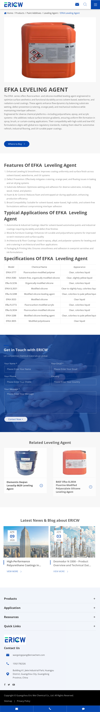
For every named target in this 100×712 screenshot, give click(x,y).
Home (10, 13)
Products (19, 13)
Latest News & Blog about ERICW (49, 521)
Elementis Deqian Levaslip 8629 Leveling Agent (20, 484)
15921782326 (19, 663)
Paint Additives (34, 13)
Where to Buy (16, 143)
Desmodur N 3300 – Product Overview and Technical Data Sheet (70, 564)
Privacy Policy (23, 701)
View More (12, 571)
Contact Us (12, 648)
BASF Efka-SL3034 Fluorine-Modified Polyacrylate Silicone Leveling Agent (68, 485)
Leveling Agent (51, 13)
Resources (11, 617)
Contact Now (17, 419)
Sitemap (8, 701)
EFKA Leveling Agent (70, 13)
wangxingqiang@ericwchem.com (29, 655)
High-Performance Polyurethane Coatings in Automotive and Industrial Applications (21, 564)
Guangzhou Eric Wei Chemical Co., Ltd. (35, 695)
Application (12, 608)
